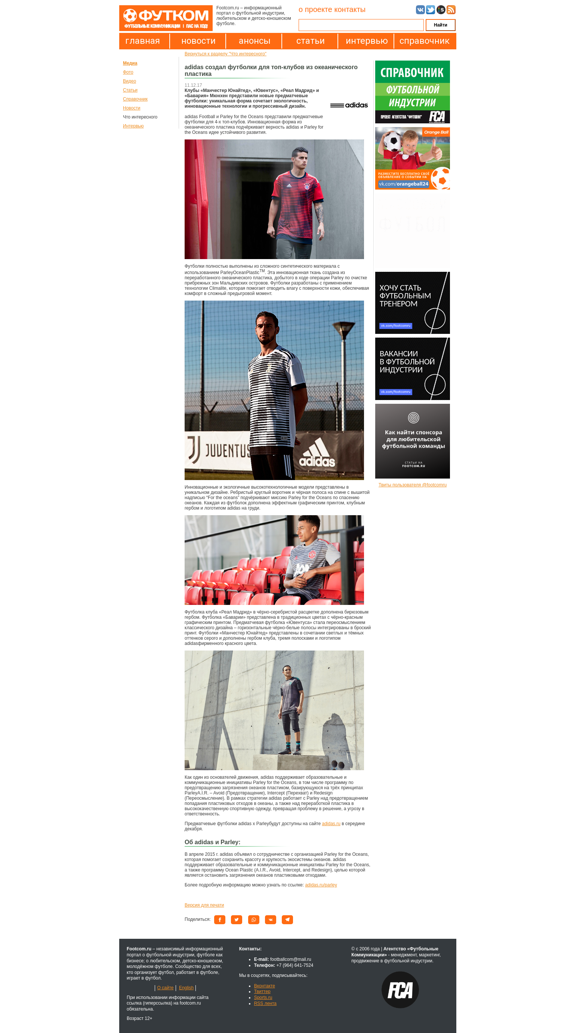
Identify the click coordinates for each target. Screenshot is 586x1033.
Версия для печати (204, 905)
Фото (128, 72)
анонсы (255, 41)
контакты (350, 9)
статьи (310, 41)
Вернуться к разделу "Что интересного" (225, 53)
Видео (129, 81)
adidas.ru (331, 823)
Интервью (133, 126)
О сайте (165, 987)
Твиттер (262, 991)
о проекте (315, 9)
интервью (367, 41)
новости (198, 41)
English (186, 987)
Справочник (135, 99)
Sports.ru (263, 997)
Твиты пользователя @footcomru (413, 485)
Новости (131, 108)
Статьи (130, 90)
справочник (423, 41)
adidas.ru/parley (321, 885)
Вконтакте (264, 986)
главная (142, 41)
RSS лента (265, 1003)
